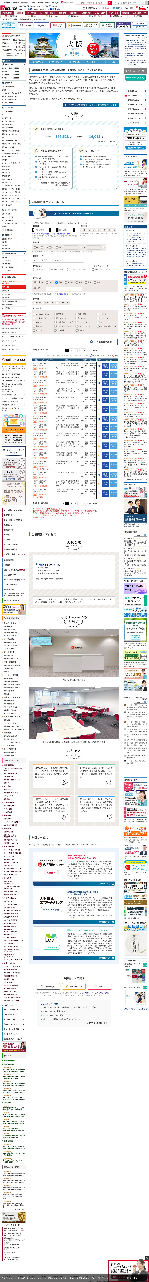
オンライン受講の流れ (136, 114)
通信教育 (73, 13)
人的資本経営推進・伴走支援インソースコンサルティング (12, 1234)
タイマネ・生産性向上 (9, 121)
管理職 (4, 90)
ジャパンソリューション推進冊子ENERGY (13, 769)
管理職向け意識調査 (10, 926)
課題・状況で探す (10, 253)
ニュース (33, 3)
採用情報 (15, 3)
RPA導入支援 (8, 812)
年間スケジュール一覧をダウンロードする (74, 213)
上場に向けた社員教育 (10, 736)
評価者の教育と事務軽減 (11, 681)
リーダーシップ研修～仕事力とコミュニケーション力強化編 (53, 173)
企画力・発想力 (7, 179)
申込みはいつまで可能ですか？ (55, 1011)
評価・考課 (5, 169)
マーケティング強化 (10, 723)
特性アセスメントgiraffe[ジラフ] (9, 956)
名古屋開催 (5, 74)
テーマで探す (9, 108)
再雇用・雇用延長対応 (10, 632)
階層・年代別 (6, 214)
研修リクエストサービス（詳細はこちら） (95, 993)
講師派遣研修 (8, 13)
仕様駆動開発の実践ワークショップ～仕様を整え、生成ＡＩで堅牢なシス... (14, 1108)
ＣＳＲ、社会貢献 (9, 745)
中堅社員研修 (9, 529)
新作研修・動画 (14, 554)
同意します (132, 1278)
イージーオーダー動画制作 (12, 822)
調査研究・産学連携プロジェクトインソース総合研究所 (13, 1229)
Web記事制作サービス (9, 395)
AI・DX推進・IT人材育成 (13, 510)
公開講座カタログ (118, 16)
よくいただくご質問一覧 (96, 1023)
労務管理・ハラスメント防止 (11, 189)
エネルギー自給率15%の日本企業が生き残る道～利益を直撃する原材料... (14, 1173)
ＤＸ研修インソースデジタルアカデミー (12, 1244)
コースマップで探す (11, 210)
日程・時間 (76, 25)
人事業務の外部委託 (10, 755)
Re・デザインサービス (11, 991)
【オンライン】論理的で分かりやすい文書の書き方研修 (135, 343)
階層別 (43, 25)
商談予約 (117, 8)
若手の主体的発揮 (9, 704)
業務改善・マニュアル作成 (10, 131)
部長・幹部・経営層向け (13, 520)
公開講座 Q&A (90, 8)
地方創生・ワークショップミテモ (11, 1249)
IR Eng (47, 3)
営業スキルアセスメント (11, 914)
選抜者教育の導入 (9, 655)
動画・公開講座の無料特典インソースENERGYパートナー (13, 594)
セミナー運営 (100, 13)
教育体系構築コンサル (10, 970)
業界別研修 (5, 298)
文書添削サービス (9, 934)
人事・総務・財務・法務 (9, 140)
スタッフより (92, 62)
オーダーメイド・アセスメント (13, 960)
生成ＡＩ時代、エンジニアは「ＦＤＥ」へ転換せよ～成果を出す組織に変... (13, 1204)
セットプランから (7, 270)
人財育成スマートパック (11, 793)
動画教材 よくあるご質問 (10, 349)
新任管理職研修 (8, 678)
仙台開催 (16, 71)
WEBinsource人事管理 (12, 579)
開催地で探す (9, 64)
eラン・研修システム (14, 570)
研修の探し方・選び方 (136, 104)
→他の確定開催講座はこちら (137, 479)
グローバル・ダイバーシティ (11, 202)
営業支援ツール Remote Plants (14, 729)
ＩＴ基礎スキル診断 (10, 937)
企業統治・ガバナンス (10, 739)
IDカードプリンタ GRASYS (11, 374)
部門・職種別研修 (7, 305)
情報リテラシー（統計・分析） (12, 144)
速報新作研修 (9, 1060)
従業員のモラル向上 (10, 710)
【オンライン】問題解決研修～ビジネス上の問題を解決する (135, 415)
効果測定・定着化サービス (12, 780)
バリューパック (8, 796)
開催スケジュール (56, 62)
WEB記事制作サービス (10, 894)
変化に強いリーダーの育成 (12, 684)
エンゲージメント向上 (10, 707)
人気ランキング (97, 16)
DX (3, 115)
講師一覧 (6, 783)
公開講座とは (11, 16)
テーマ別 (27, 25)
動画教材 (62, 13)
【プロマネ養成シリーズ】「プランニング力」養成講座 (14, 1153)
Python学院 (8, 809)
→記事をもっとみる (20, 1210)
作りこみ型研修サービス (11, 773)
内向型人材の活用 (9, 701)
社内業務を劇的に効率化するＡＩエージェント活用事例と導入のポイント (14, 1187)
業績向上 (6, 694)
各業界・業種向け (10, 549)
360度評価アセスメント (11, 923)
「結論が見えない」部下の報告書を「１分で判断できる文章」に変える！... (13, 1195)
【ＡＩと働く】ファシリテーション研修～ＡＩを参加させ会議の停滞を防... (14, 1097)
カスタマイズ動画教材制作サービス (13, 337)
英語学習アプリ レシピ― (10, 401)
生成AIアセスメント (9, 907)
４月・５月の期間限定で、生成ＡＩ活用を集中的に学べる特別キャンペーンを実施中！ (135, 63)
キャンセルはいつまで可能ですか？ (56, 1015)
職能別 (4, 227)
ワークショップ (7, 205)
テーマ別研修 (6, 294)
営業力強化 (7, 720)
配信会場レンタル (9, 859)
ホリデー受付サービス (10, 875)
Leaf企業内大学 (10, 575)
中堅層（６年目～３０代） (10, 96)
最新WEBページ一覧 (11, 600)
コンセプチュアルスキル (9, 223)
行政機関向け (86, 13)
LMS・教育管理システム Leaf (12, 381)
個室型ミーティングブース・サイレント (11, 409)
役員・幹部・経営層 (8, 87)
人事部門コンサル (140, 13)
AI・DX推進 (31, 13)
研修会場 (33, 16)
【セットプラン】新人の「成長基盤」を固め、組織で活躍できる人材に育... (14, 1146)
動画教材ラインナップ (9, 332)
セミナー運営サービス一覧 (12, 850)
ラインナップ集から (8, 267)
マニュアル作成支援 (10, 988)
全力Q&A (55, 3)
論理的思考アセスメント (11, 917)
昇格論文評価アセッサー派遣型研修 (10, 930)
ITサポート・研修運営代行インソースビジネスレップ (12, 1258)
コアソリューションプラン (12, 967)
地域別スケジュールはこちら (134, 1009)
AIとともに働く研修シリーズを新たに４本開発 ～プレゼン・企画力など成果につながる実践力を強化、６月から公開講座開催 (136, 237)
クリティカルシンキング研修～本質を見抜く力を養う (53, 163)
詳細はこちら (105, 883)
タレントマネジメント (10, 645)
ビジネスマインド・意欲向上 (11, 192)
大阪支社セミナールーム (49, 564)
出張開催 (16, 78)
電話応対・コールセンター (10, 134)
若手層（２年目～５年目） (10, 99)
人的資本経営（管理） (10, 642)
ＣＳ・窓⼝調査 (8, 943)
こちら (66, 98)
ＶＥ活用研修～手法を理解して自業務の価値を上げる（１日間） (14, 1076)
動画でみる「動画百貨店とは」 (12, 328)
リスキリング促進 (9, 649)
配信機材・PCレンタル (11, 862)
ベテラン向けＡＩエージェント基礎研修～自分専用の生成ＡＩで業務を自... (14, 1083)
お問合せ (105, 8)
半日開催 (4, 242)
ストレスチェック (10, 584)
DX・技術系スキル (8, 230)
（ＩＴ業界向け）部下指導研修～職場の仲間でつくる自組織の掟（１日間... (14, 1069)
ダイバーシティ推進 (10, 636)
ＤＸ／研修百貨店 (9, 806)
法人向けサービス (134, 118)
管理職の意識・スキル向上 (12, 688)
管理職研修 (8, 525)
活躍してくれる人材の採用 (12, 665)
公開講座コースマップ (10, 799)
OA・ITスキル (6, 118)
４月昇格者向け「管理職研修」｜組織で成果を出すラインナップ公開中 (135, 56)
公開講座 (19, 13)
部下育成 (4, 160)
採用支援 (125, 13)
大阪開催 (16, 74)
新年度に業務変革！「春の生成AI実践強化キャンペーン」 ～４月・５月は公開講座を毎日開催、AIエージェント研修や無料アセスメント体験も (136, 252)
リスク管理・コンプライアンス (12, 186)
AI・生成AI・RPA (7, 111)
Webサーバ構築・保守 (10, 891)
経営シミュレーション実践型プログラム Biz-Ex (12, 385)
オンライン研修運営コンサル (12, 868)
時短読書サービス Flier (9, 405)
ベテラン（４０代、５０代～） (12, 93)
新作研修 (24, 3)
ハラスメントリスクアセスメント (13, 947)
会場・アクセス (74, 62)
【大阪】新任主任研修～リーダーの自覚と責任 (135, 369)
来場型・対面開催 (109, 25)
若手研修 (7, 534)
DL (145, 965)
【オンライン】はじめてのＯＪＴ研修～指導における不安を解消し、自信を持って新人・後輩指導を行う (135, 463)
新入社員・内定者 (7, 103)
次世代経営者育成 (9, 691)
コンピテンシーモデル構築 (12, 973)
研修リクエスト (76, 16)
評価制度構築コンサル (10, 976)
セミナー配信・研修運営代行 (12, 853)
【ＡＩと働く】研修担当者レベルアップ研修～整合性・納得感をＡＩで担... (14, 1122)
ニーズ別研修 (6, 308)
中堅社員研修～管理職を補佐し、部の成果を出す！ (53, 178)
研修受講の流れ (133, 109)
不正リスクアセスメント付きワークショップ (11, 951)
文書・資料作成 (7, 124)
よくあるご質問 (133, 123)
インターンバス (8, 982)
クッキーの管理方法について (81, 1278)
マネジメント (6, 173)
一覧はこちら (139, 535)
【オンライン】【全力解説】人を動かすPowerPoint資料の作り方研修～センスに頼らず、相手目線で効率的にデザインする (135, 378)
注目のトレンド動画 (8, 345)
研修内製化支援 (8, 777)
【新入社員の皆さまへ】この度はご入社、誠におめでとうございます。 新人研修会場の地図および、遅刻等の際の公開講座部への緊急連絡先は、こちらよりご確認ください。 (136, 46)
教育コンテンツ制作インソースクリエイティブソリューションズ (14, 1239)
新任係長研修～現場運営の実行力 (94, 156)
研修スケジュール (54, 16)
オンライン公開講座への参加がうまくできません (61, 1019)
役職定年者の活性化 (10, 629)
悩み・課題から (7, 260)
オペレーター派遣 (9, 856)
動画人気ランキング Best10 (10, 341)
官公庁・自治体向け (11, 544)
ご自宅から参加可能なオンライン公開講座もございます (92, 105)
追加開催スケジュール (9, 239)
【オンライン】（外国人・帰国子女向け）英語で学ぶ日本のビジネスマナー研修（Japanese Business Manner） (135, 433)
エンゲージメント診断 (10, 920)
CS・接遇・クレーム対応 (10, 153)
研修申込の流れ (133, 100)
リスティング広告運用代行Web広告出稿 (12, 887)
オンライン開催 (93, 25)
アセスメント (113, 13)
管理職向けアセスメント (11, 658)
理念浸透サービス (9, 979)
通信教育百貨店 (8, 832)
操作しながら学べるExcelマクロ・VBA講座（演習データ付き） (13, 1160)
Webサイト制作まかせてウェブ (8, 882)
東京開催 (16, 68)
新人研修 (139, 16)
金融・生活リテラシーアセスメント (13, 940)
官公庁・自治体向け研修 (9, 301)
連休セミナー (6, 248)
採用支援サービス (9, 668)
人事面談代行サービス (10, 994)
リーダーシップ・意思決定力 (11, 163)
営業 (3, 137)
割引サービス (110, 62)
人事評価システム (10, 1024)
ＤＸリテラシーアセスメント (11, 904)
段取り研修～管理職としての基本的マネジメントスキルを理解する (53, 157)
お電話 (129, 8)
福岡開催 (4, 78)
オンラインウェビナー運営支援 (13, 871)
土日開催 (4, 245)
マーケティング (7, 182)
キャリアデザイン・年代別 (10, 195)
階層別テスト (8, 901)
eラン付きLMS (9, 1019)
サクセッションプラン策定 (12, 742)
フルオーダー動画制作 (10, 825)
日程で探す (8, 235)
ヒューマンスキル (7, 217)
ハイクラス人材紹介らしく (10, 1254)
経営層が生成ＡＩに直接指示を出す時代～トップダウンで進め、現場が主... (14, 1180)
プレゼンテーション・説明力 (11, 150)
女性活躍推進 (8, 626)
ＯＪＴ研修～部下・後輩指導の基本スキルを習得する (53, 168)
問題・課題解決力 (7, 128)
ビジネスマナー (7, 157)
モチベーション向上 (10, 713)
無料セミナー (9, 589)
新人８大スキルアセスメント (12, 911)
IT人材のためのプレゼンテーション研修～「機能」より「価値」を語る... (14, 1090)
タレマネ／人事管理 (11, 1029)
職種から (4, 257)
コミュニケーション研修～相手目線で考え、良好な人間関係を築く (97, 160)
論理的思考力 (6, 176)
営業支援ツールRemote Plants (7, 390)
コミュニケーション (8, 147)
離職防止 (6, 671)
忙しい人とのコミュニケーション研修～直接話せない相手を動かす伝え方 (14, 1115)
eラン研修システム (47, 13)
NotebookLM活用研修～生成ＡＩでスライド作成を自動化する (14, 1135)
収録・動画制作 (8, 865)
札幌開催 (4, 71)
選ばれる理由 (132, 95)
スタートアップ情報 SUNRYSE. (12, 398)
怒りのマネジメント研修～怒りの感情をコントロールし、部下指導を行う (98, 165)
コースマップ (60, 25)
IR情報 (40, 3)
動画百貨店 (7, 819)
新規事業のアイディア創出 (11, 726)
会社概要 (7, 3)
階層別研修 (5, 291)
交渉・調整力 (6, 166)
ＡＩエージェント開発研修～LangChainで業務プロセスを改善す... (14, 1128)
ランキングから (7, 264)
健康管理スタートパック (13, 1039)
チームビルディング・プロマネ (12, 198)
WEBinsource (8, 790)
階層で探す (8, 83)
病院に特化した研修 (10, 752)
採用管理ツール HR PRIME (11, 377)
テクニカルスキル (7, 220)
